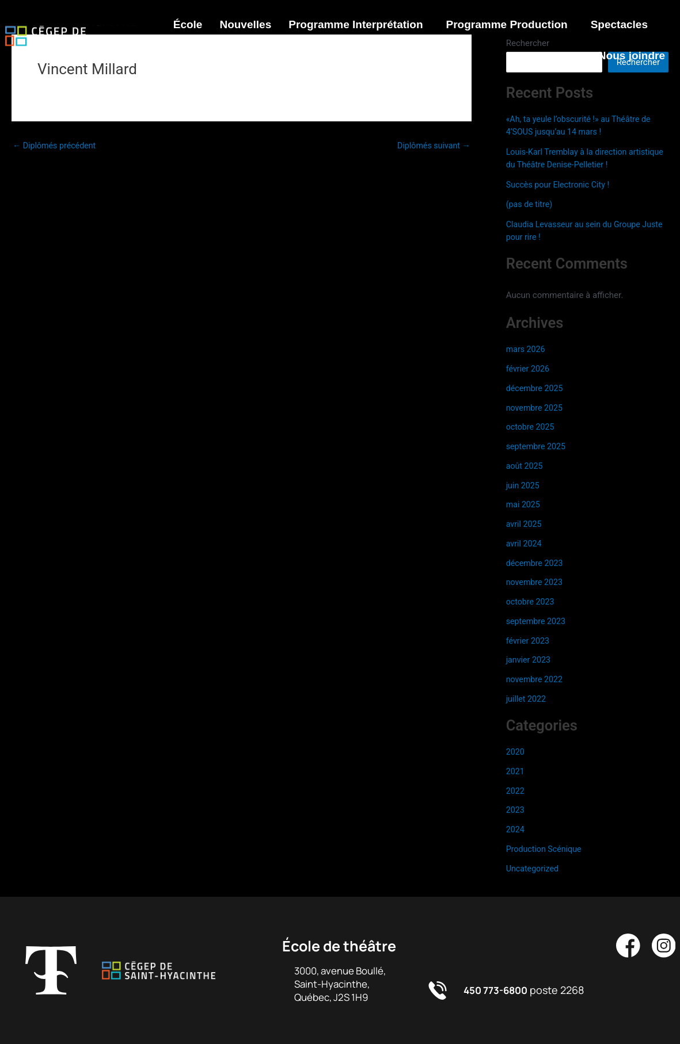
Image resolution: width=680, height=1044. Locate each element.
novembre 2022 (536, 679)
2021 (516, 771)
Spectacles (619, 24)
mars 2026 (527, 349)
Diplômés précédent (56, 146)
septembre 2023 (537, 621)
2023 (516, 810)
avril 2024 (525, 543)
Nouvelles (245, 24)
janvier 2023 (529, 660)
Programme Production (507, 24)
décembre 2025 (536, 388)
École (188, 24)
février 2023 (529, 641)
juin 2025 (523, 485)
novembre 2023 (536, 582)
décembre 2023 (536, 563)
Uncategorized (533, 868)
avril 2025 (525, 524)
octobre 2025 (531, 427)
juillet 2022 (527, 699)
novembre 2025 (536, 408)
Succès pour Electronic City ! (560, 184)
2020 (516, 752)
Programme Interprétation (355, 24)
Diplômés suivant (431, 146)
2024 (516, 829)
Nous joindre (631, 55)
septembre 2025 (537, 446)
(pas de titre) (530, 204)
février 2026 (529, 369)
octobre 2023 (531, 601)
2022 (516, 791)
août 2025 (525, 466)
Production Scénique (546, 849)
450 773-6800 (499, 990)
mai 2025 (524, 504)
